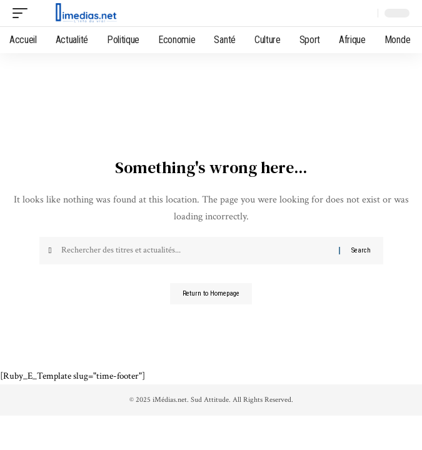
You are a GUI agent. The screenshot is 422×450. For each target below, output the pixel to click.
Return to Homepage (211, 293)
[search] (365, 13)
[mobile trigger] (23, 13)
